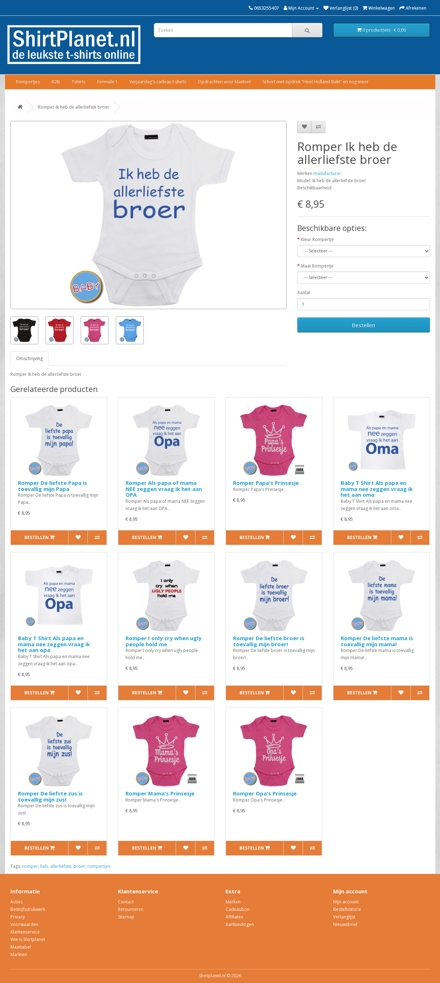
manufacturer (327, 173)
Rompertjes (28, 82)
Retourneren (130, 909)
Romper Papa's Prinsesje (266, 482)
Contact (126, 902)
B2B (56, 82)
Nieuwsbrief (345, 924)
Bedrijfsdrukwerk (27, 909)
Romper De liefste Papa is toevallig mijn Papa (52, 485)
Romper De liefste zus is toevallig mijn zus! (50, 796)
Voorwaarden (24, 924)
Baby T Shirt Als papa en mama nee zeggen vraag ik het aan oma (377, 488)
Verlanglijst (344, 917)
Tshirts (78, 82)
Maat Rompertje (317, 266)
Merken (233, 902)
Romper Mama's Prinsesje (160, 793)
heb (44, 866)
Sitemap (126, 917)
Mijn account (346, 902)
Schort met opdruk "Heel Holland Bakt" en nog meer (315, 82)
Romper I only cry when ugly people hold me (164, 641)
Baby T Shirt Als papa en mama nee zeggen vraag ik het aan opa (54, 643)
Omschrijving (29, 358)
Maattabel (20, 947)
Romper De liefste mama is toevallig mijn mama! (377, 641)
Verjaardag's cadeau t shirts (157, 82)
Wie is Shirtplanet (27, 939)
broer (79, 866)
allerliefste (60, 866)
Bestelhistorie (347, 909)
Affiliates (234, 917)
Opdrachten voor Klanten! (224, 82)
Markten (18, 954)
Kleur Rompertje (317, 239)
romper (30, 866)
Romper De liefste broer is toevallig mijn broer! (268, 641)
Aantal (303, 292)
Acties (16, 902)
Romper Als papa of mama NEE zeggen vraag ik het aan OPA (164, 488)
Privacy (17, 917)
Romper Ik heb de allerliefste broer (73, 107)
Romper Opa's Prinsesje (265, 793)
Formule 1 (107, 82)
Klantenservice (25, 932)
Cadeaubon (238, 909)
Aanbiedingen (240, 924)
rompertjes (98, 866)
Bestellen (363, 325)
